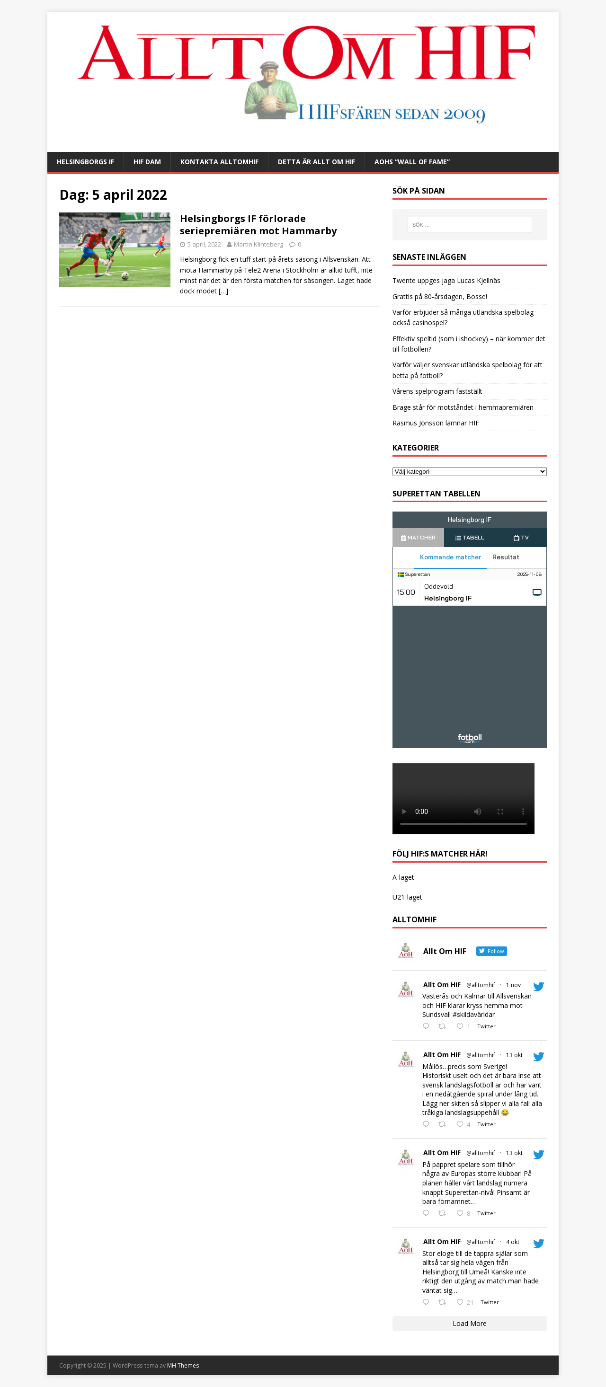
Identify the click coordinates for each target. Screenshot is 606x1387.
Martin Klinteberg (258, 244)
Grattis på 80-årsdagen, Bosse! (439, 296)
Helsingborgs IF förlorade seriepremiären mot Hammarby (258, 224)
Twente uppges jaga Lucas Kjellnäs (446, 280)
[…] (223, 290)
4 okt (512, 1242)
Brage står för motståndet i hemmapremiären (463, 407)
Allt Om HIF (442, 984)
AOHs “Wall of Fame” (412, 161)
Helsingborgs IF (85, 161)
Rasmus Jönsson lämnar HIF (435, 422)
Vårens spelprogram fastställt (437, 391)
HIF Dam (147, 161)
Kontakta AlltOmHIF (219, 161)
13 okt (514, 1055)
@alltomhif (480, 985)
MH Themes (183, 1365)
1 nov (513, 985)
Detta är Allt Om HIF (316, 161)
